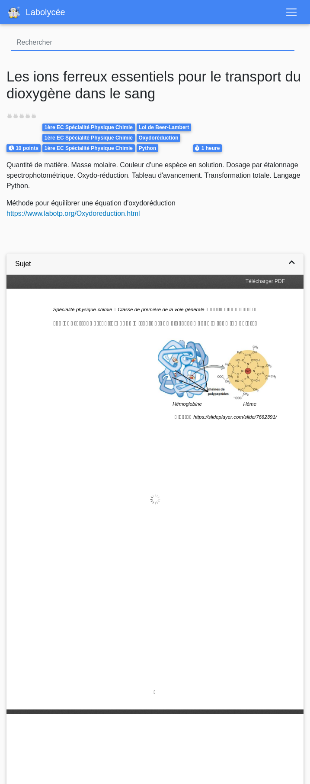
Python (148, 148)
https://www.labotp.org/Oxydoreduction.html (73, 213)
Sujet (23, 263)
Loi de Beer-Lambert (164, 127)
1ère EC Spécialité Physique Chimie (89, 127)
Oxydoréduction (159, 138)
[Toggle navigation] (291, 12)
